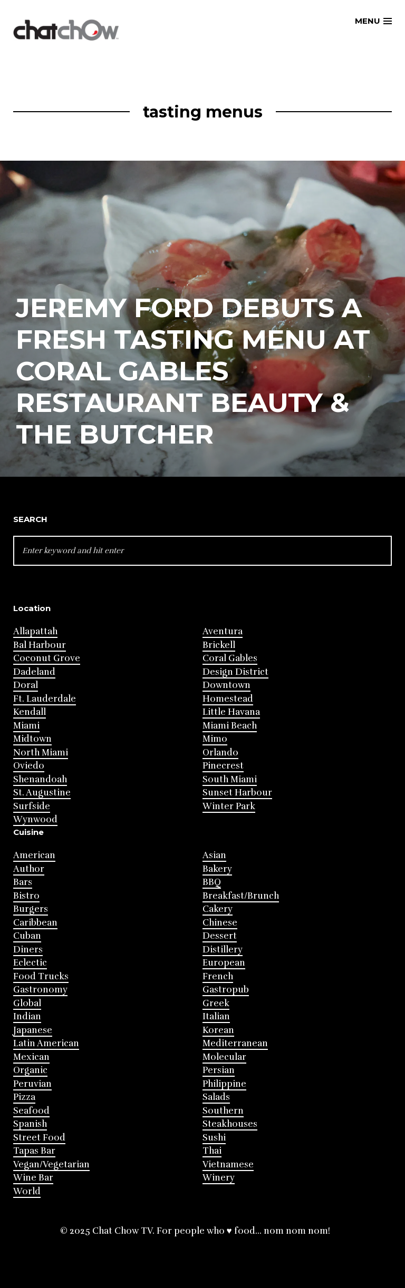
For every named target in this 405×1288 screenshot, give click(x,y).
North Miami (40, 752)
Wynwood (35, 819)
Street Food (39, 1137)
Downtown (226, 685)
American (34, 855)
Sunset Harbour (237, 792)
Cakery (217, 909)
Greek (215, 1003)
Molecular (224, 1057)
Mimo (214, 738)
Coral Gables (229, 658)
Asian (214, 855)
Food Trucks (41, 976)
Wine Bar (33, 1177)
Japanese (32, 1030)
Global (27, 1003)
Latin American (46, 1043)
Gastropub (225, 989)
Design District (235, 671)
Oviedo (28, 765)
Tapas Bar (34, 1150)
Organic (30, 1070)
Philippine (224, 1083)
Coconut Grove (46, 658)
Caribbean (35, 922)
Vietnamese (228, 1164)
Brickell (218, 645)
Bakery (217, 868)
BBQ (211, 882)
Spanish (30, 1123)
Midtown (32, 738)
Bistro (26, 895)
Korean (218, 1030)
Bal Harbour (39, 645)
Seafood (31, 1110)
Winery (218, 1177)
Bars (22, 882)
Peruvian (32, 1083)
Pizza (24, 1097)
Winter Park (228, 806)
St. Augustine (42, 792)
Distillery (222, 949)
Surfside (31, 806)
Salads (216, 1097)
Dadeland (34, 671)
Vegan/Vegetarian (51, 1164)
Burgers (30, 909)
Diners (28, 949)
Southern (223, 1110)
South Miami (229, 779)
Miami (26, 725)
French (217, 976)
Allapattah (35, 631)
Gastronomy (40, 989)
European (223, 962)
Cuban (27, 935)
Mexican (31, 1057)
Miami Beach (229, 725)
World (27, 1191)
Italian (216, 1016)
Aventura (222, 631)
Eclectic (30, 962)
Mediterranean (235, 1043)
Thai (211, 1150)
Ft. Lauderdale (44, 698)
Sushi (214, 1137)
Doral (25, 685)
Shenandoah (40, 779)
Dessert (219, 935)
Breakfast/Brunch (240, 895)
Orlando (220, 752)
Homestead (227, 698)
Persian (218, 1070)
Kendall (29, 711)
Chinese (219, 922)
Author (28, 868)
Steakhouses (229, 1123)
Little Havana (231, 711)
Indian (27, 1016)
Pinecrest (223, 765)
